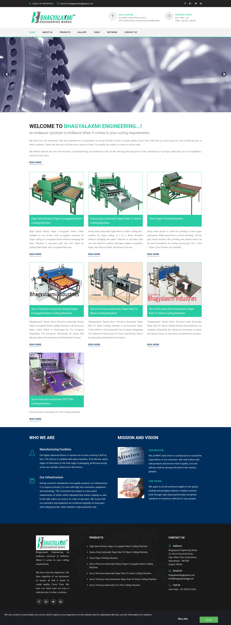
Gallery (82, 32)
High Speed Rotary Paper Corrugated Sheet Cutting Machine (118, 546)
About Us (47, 32)
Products (65, 32)
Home (32, 32)
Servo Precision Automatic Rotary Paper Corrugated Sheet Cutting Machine (121, 565)
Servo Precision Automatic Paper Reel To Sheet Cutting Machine (120, 573)
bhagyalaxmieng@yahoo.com (182, 575)
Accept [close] (209, 619)
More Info (183, 618)
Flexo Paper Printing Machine (103, 558)
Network (112, 32)
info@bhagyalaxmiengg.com (181, 578)
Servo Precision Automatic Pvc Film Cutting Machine (114, 585)
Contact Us (130, 32)
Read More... (36, 162)
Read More (35, 254)
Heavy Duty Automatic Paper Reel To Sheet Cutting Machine (118, 552)
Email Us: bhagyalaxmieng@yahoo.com (77, 4)
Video (97, 32)
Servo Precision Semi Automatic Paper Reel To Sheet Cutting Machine (123, 579)
